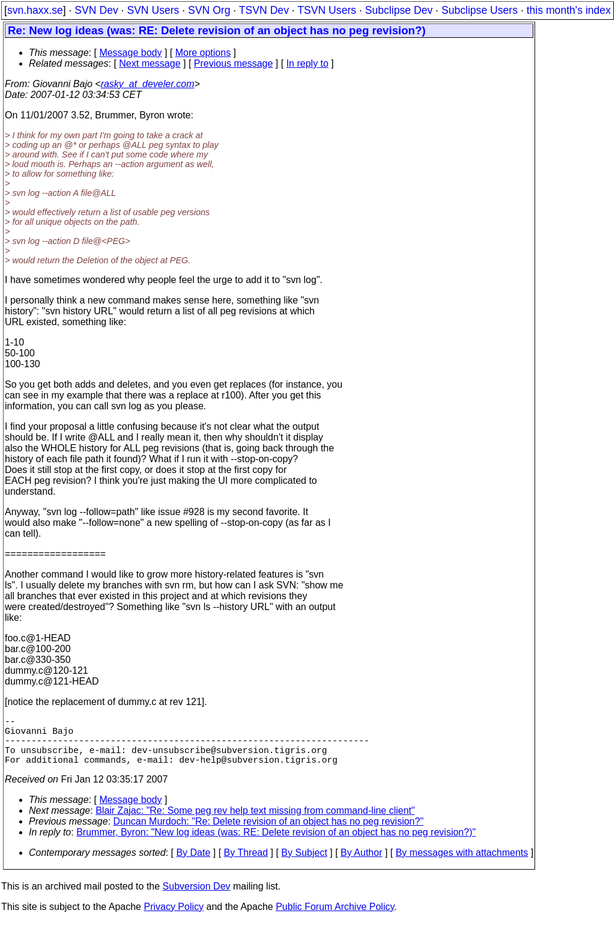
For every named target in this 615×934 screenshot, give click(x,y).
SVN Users (153, 10)
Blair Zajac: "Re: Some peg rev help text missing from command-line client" (255, 822)
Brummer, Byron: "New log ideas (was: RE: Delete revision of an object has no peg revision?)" (276, 844)
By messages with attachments (462, 864)
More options (203, 52)
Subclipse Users (479, 10)
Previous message (233, 63)
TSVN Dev (264, 10)
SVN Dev (96, 10)
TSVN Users (326, 10)
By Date (193, 864)
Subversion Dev (197, 898)
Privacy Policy (174, 919)
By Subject (304, 864)
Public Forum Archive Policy (335, 919)
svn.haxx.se (35, 10)
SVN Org (209, 10)
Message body (130, 52)
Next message (149, 63)
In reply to (307, 63)
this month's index (569, 10)
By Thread (246, 864)
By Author (361, 864)
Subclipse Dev (398, 10)
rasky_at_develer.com (148, 84)
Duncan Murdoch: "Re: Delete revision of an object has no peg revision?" (269, 833)
